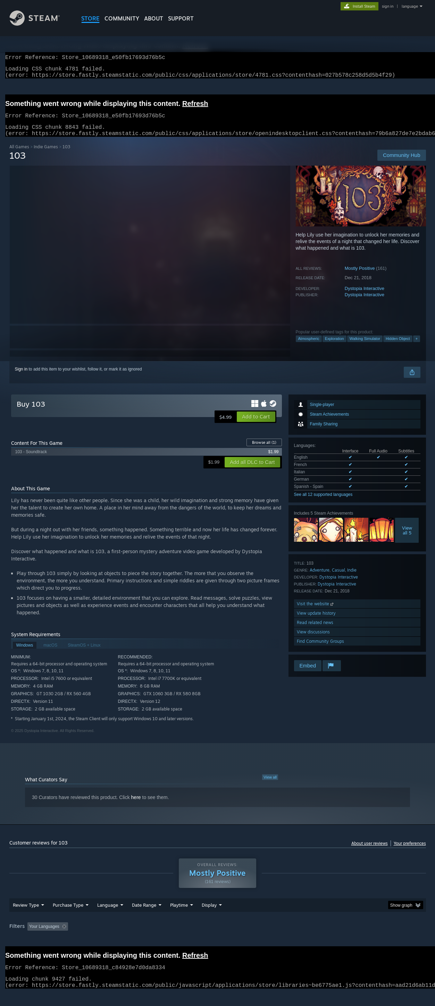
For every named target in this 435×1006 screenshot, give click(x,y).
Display (209, 918)
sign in (387, 6)
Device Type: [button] (365, 939)
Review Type (26, 918)
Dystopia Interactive (364, 296)
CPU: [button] (312, 939)
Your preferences (410, 851)
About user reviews (369, 851)
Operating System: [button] (276, 939)
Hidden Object (398, 347)
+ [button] (417, 347)
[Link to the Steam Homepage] (39, 24)
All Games (19, 155)
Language (107, 918)
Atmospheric (308, 347)
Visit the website (316, 612)
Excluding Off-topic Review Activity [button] (114, 939)
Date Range (144, 918)
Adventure (319, 578)
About (153, 18)
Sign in (21, 377)
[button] (256, 425)
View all (270, 785)
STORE (90, 18)
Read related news (315, 630)
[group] (217, 940)
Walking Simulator (365, 347)
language (410, 6)
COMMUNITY (121, 18)
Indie (352, 578)
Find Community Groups (320, 649)
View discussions (313, 640)
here (136, 805)
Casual (338, 578)
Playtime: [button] (167, 939)
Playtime (179, 918)
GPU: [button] (335, 939)
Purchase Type (68, 918)
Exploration (334, 347)
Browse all (264, 450)
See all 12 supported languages (323, 502)
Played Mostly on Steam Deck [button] (217, 939)
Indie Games (46, 155)
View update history (316, 621)
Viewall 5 (407, 538)
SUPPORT (181, 18)
